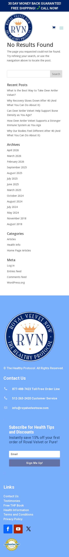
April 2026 (13, 150)
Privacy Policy (12, 519)
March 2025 (14, 190)
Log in (11, 265)
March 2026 (14, 156)
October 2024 (15, 195)
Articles (11, 239)
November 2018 (16, 218)
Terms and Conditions (18, 514)
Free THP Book (13, 505)
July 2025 (12, 178)
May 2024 (13, 212)
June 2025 (13, 184)
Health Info (13, 244)
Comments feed (16, 277)
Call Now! (47, 8)
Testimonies (11, 501)
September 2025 (17, 167)
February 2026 (15, 161)
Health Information (16, 510)
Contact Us (11, 496)
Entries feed (14, 271)
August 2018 (14, 224)
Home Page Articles (19, 250)
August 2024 (14, 201)
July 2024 (12, 207)
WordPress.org (16, 282)
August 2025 (14, 173)
